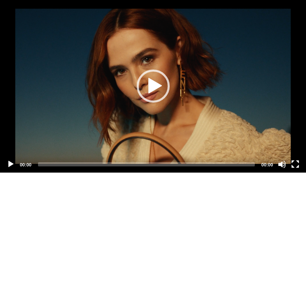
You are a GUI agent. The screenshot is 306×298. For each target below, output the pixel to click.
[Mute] (282, 164)
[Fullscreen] (295, 164)
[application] (153, 86)
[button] (153, 86)
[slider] (146, 164)
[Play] (11, 164)
